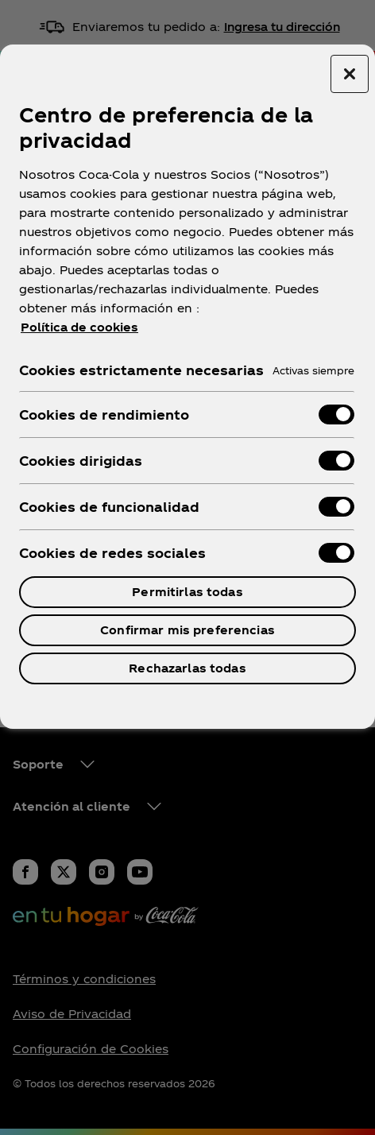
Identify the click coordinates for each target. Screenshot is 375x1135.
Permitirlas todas (187, 591)
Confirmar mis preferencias (187, 630)
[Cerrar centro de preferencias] (349, 73)
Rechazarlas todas (187, 668)
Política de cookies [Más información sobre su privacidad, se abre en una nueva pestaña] (79, 327)
